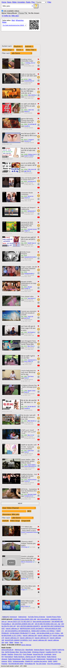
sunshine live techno (40, 661)
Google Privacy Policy (53, 617)
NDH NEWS (31, 95)
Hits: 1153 (24, 494)
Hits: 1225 (24, 479)
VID (22, 64)
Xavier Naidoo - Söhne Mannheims (30, 465)
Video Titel (31, 50)
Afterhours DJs (20, 650)
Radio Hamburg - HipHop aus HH (25, 657)
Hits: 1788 (24, 390)
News (9, 2)
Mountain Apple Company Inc (30, 495)
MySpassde (31, 211)
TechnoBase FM (29, 664)
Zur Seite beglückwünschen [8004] (13, 25)
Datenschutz (22, 617)
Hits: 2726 (24, 298)
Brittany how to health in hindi (30, 155)
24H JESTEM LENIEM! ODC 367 (23, 624)
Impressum (13, 617)
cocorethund (31, 181)
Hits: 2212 (24, 346)
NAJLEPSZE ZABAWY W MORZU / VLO (18, 640)
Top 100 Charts (41, 664)
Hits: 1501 (24, 450)
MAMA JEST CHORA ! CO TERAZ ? (43, 631)
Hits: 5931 (24, 229)
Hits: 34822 (24, 110)
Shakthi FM (29, 661)
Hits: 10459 (24, 154)
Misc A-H (30, 435)
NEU (29, 511)
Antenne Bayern (39, 650)
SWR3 (50, 661)
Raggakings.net (51, 659)
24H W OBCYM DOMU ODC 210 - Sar (47, 624)
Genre (19, 50)
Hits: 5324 (24, 255)
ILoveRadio (47, 654)
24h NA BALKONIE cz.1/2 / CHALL (48, 633)
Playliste (18, 46)
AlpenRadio (29, 650)
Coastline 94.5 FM (52, 652)
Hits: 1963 (24, 376)
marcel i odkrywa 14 (12, 628)
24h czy (4, 621)
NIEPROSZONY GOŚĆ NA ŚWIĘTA (32, 628)
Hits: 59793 (24, 79)
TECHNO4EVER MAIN (16, 664)
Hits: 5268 (24, 272)
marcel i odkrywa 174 (12, 638)
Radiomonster (41, 659)
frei (21, 642)
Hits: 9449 (24, 181)
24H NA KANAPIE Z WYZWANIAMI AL (17, 631)
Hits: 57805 (24, 95)
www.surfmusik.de (7, 650)
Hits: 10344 (24, 169)
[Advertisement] (20, 38)
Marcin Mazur (25, 606)
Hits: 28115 (24, 139)
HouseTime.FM (38, 654)
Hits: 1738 (24, 406)
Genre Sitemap (26, 645)
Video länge (8, 50)
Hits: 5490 (24, 243)
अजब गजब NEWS (29, 110)
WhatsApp (20, 20)
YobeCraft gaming (28, 317)
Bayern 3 (48, 650)
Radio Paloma (41, 657)
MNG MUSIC (31, 421)
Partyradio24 (8, 657)
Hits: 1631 (24, 421)
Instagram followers (29, 140)
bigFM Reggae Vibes (12, 652)
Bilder (14, 2)
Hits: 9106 (24, 196)
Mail (13, 20)
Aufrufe (29, 46)
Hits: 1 (23, 63)
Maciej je (23, 578)
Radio (28, 2)
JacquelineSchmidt (29, 257)
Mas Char (30, 346)
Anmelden (21, 2)
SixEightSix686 (28, 273)
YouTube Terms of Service (36, 617)
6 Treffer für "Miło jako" (10, 16)
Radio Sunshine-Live (28, 659)
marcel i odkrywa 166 (40, 640)
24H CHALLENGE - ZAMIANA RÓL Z (49, 619)
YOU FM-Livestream (54, 664)
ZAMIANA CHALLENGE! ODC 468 (24, 619)
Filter (49, 2)
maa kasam (31, 298)
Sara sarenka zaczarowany (42, 621)
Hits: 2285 (24, 332)
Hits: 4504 (24, 287)
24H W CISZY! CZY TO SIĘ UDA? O (19, 621)
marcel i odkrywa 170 (42, 638)
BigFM (54, 650)
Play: (33, 2)
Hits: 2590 (24, 316)
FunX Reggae (27, 654)
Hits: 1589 (24, 435)
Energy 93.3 (18, 654)
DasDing (10, 654)
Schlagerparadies (18, 661)
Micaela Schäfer (28, 287)
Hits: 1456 (24, 465)
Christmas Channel (38, 652)
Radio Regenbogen (14, 659)
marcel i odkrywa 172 (27, 638)
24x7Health (31, 332)
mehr (6, 642)
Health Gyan (31, 243)
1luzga (23, 589)
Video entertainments (28, 80)
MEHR (20, 503)
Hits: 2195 (24, 360)
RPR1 (10, 661)
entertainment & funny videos (30, 360)
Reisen (17, 642)
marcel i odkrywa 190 (30, 635)
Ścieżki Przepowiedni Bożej (29, 532)
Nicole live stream (28, 197)
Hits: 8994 (24, 211)
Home (4, 2)
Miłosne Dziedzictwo (27, 562)
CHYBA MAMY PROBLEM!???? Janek (23, 633)
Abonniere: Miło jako (10, 514)
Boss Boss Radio (25, 652)
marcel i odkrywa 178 (45, 635)
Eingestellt (25, 521)
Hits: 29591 (24, 124)
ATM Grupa (24, 547)
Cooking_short (29, 63)
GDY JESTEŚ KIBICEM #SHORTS (28, 626)
